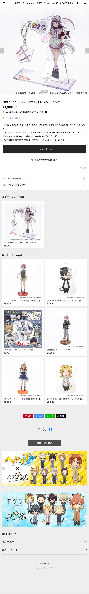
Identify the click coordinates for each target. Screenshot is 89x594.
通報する (83, 168)
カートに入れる (44, 149)
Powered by (44, 568)
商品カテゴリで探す (10, 550)
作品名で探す (8, 542)
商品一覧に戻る (44, 443)
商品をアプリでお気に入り (44, 160)
